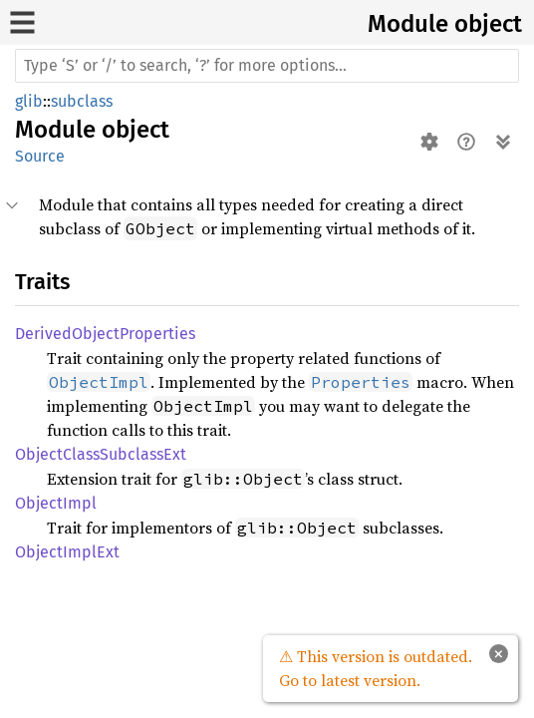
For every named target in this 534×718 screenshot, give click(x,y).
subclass (82, 101)
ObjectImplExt (67, 551)
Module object (445, 24)
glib (29, 101)
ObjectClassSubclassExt (100, 454)
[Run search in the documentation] (267, 66)
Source (40, 156)
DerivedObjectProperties (105, 333)
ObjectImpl (56, 503)
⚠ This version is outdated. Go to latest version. (375, 668)
